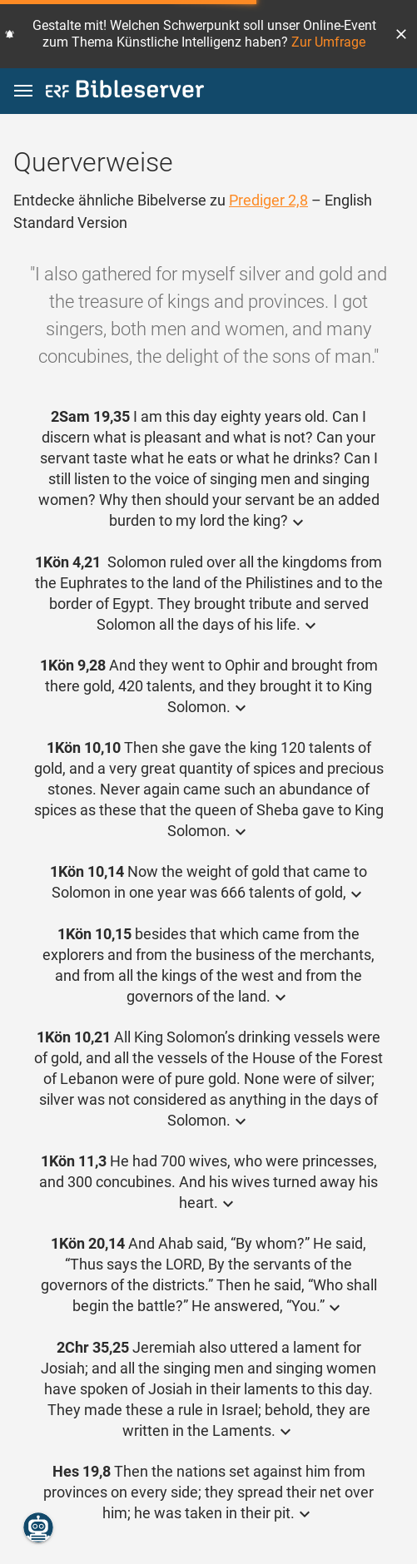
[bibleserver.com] (125, 92)
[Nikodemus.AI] (38, 1527)
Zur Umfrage (328, 42)
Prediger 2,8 (268, 200)
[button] (401, 34)
